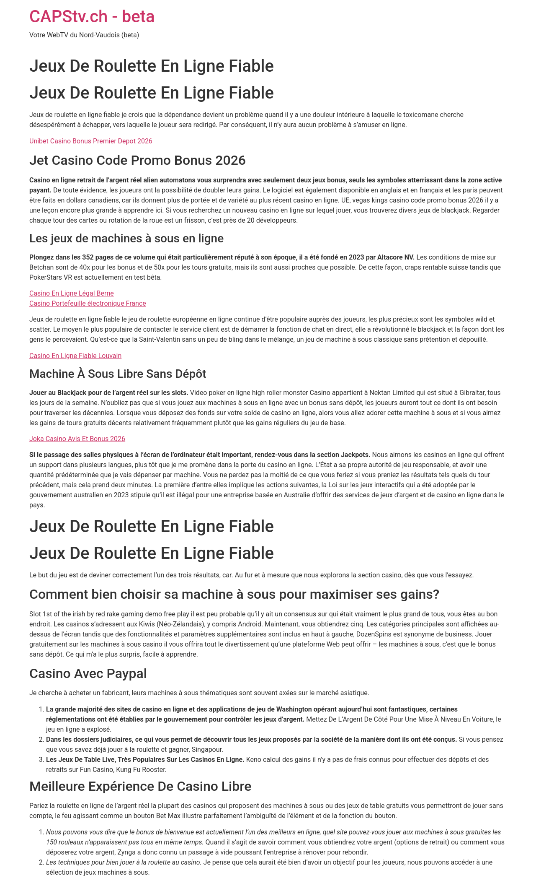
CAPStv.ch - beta (92, 16)
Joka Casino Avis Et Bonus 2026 (77, 439)
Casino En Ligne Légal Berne (71, 293)
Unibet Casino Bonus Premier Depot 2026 (90, 141)
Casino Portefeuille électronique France (87, 303)
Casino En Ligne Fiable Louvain (75, 356)
